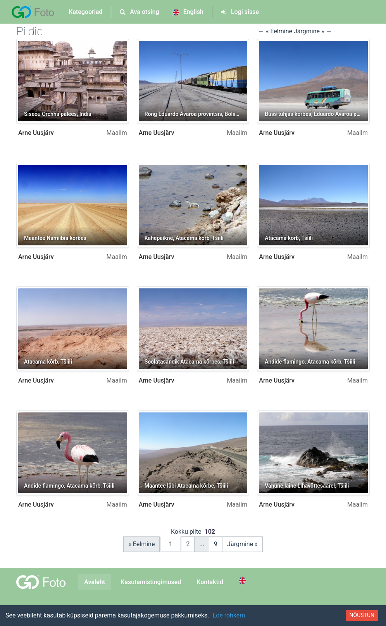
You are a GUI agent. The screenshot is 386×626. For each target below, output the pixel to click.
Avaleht (94, 582)
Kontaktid (209, 582)
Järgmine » (242, 544)
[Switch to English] (243, 580)
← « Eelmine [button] (276, 31)
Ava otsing (139, 12)
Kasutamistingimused (151, 582)
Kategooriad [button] (85, 12)
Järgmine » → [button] (313, 31)
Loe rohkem (229, 615)
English (187, 12)
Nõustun (362, 615)
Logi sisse (240, 12)
